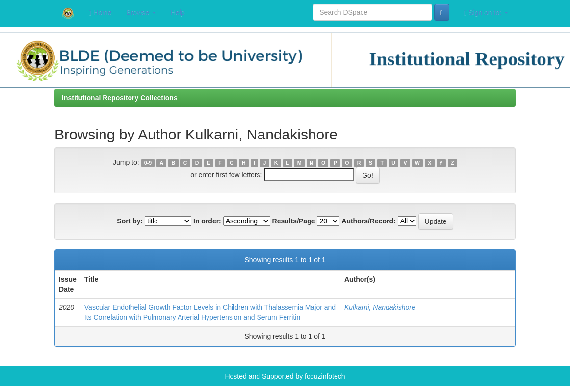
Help (178, 12)
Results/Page (293, 221)
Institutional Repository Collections (120, 98)
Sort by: (130, 221)
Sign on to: (486, 12)
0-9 (148, 162)
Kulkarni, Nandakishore (379, 307)
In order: (207, 221)
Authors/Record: (368, 221)
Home (100, 12)
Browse (141, 12)
